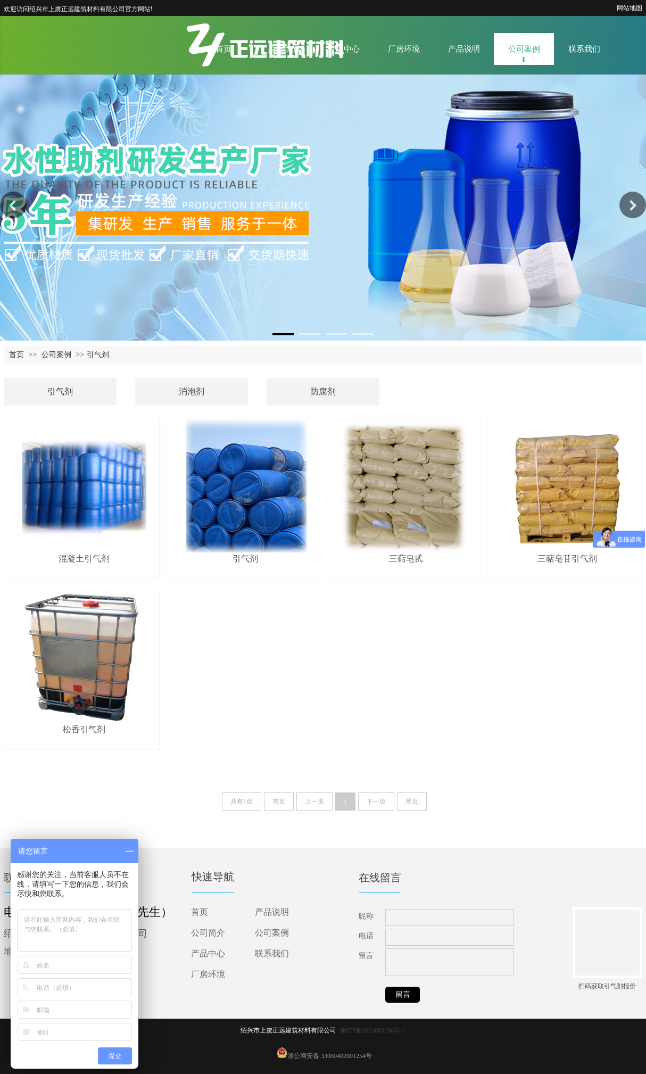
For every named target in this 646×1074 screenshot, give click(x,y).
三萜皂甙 (406, 558)
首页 (16, 355)
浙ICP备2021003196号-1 (372, 1030)
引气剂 (98, 355)
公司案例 (56, 355)
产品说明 (272, 911)
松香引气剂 (84, 729)
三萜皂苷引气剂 (567, 558)
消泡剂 (191, 391)
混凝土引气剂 (84, 558)
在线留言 (380, 877)
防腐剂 (323, 391)
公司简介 (208, 932)
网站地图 (629, 8)
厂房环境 (208, 974)
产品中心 (208, 953)
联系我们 (272, 953)
